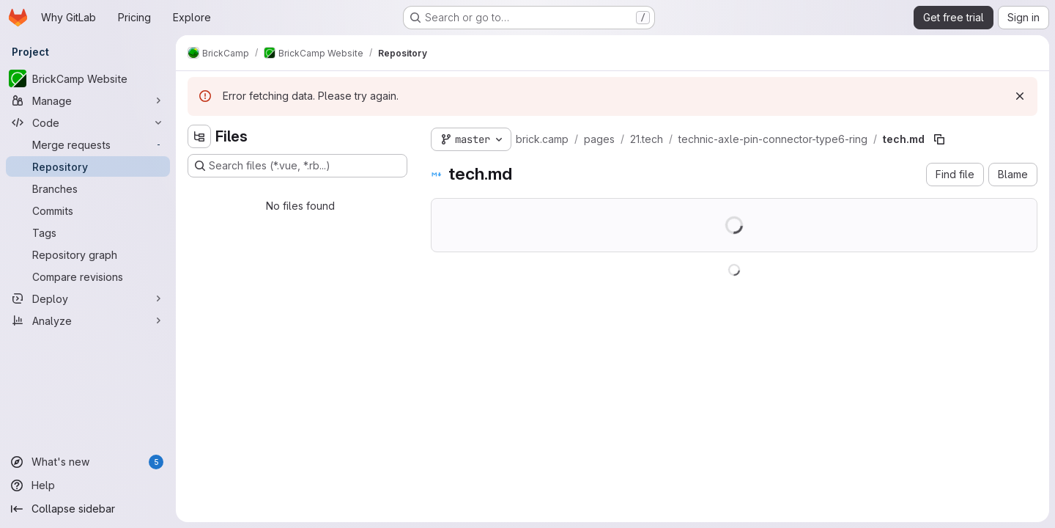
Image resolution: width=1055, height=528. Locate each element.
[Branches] (88, 188)
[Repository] (88, 166)
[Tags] (88, 232)
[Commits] (88, 210)
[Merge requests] (88, 144)
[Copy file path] (939, 139)
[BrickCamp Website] (88, 78)
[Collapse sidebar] (88, 509)
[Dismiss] (1020, 96)
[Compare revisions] (88, 276)
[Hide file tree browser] (199, 136)
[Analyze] (88, 320)
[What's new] (88, 462)
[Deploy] (88, 298)
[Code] (88, 122)
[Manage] (88, 100)
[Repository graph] (88, 254)
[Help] (88, 485)
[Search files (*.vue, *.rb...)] (297, 165)
